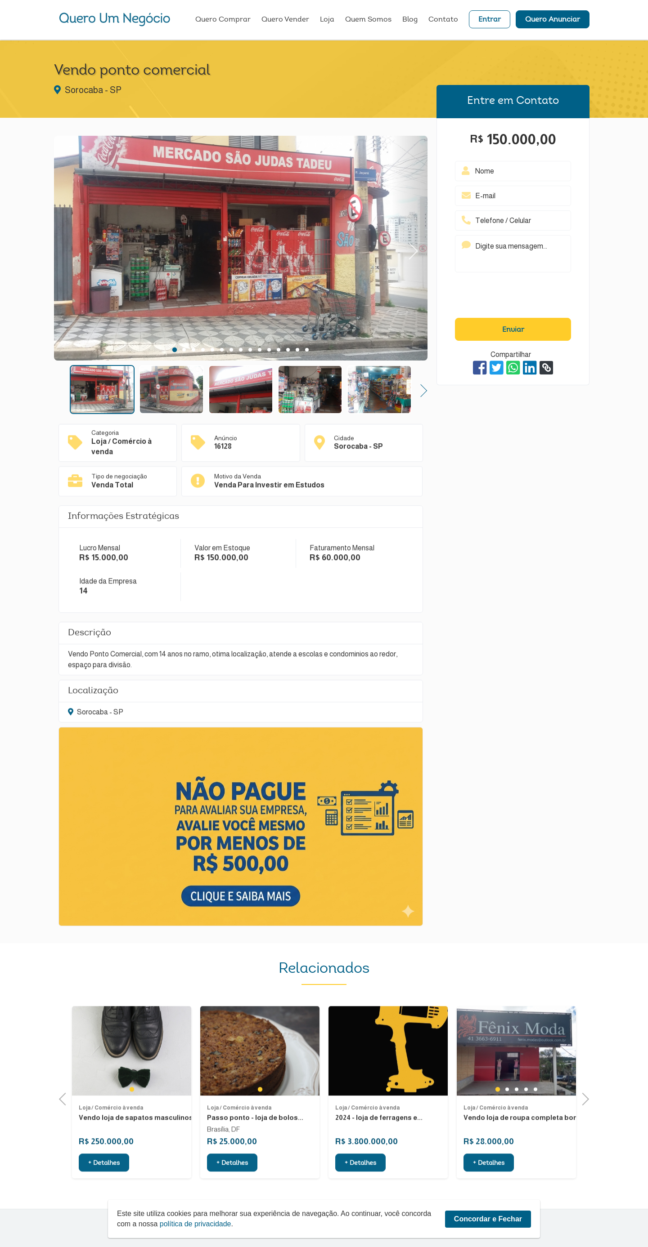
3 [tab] (193, 350)
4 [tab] (202, 350)
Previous (65, 1098)
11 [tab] (269, 350)
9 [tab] (250, 350)
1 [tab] (174, 349)
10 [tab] (259, 350)
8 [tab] (240, 350)
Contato (443, 20)
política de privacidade (195, 1224)
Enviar (513, 330)
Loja (327, 20)
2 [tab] (183, 350)
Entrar (489, 20)
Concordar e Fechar (488, 1219)
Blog (410, 20)
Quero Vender (285, 20)
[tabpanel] (241, 249)
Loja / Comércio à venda (111, 1132)
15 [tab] (307, 350)
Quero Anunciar (552, 20)
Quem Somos (368, 20)
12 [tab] (278, 350)
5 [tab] (212, 350)
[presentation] (513, 297)
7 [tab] (231, 350)
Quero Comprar (223, 20)
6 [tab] (221, 350)
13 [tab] (288, 350)
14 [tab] (297, 350)
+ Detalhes (104, 1188)
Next (409, 248)
